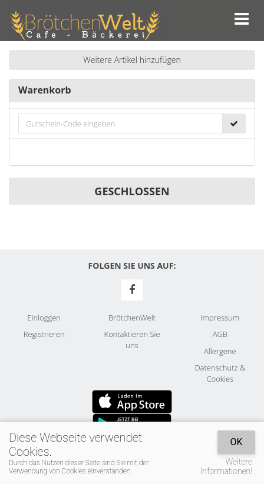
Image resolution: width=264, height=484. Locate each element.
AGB (220, 334)
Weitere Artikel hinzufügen (132, 59)
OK (236, 442)
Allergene (220, 351)
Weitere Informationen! (226, 466)
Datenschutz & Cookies (219, 373)
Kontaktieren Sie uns (132, 340)
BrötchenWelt (132, 317)
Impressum (219, 317)
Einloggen (44, 317)
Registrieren (44, 334)
